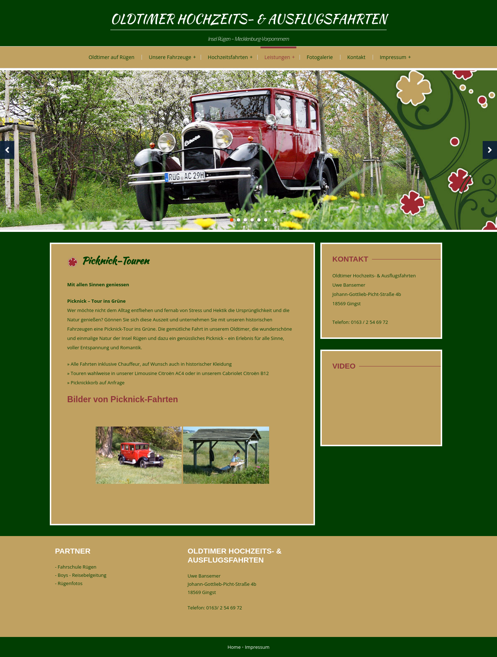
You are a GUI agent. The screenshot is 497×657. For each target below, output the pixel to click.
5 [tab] (259, 220)
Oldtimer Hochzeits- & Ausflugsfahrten (248, 19)
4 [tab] (252, 220)
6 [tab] (265, 220)
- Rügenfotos (69, 583)
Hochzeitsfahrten (228, 57)
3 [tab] (245, 220)
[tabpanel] (248, 150)
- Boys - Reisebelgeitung (80, 575)
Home (234, 647)
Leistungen (277, 57)
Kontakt (356, 57)
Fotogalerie (320, 57)
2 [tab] (238, 220)
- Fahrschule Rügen (75, 567)
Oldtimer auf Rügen (111, 57)
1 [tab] (231, 220)
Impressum (393, 57)
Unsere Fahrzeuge (170, 57)
